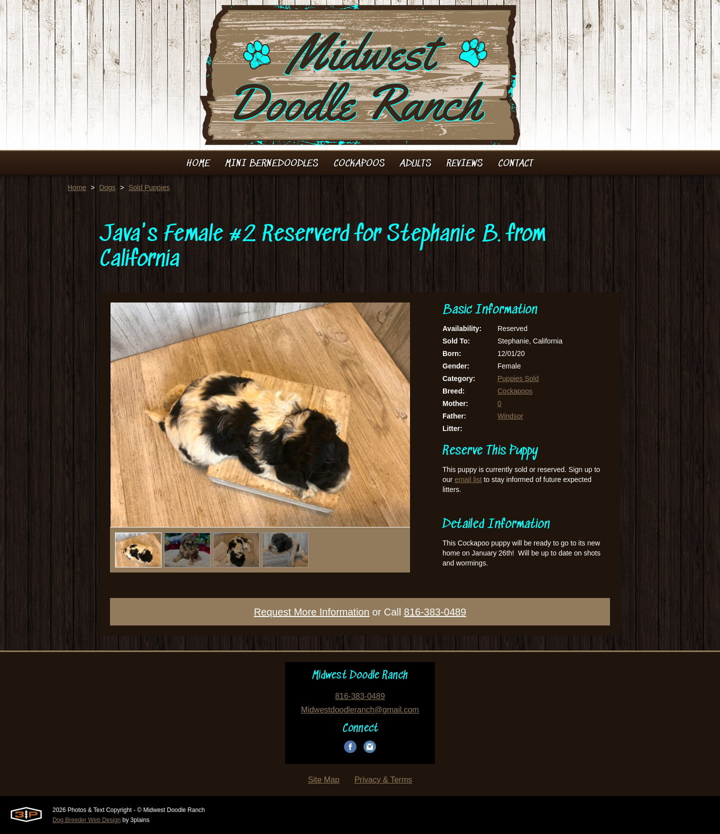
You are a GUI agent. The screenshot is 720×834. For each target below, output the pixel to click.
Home (77, 188)
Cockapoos (515, 391)
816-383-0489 (435, 612)
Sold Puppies (149, 188)
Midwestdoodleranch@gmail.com (360, 710)
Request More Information (312, 612)
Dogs (107, 188)
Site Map (324, 780)
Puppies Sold (518, 378)
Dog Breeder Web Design (86, 820)
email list (468, 480)
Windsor (510, 416)
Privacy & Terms (383, 780)
